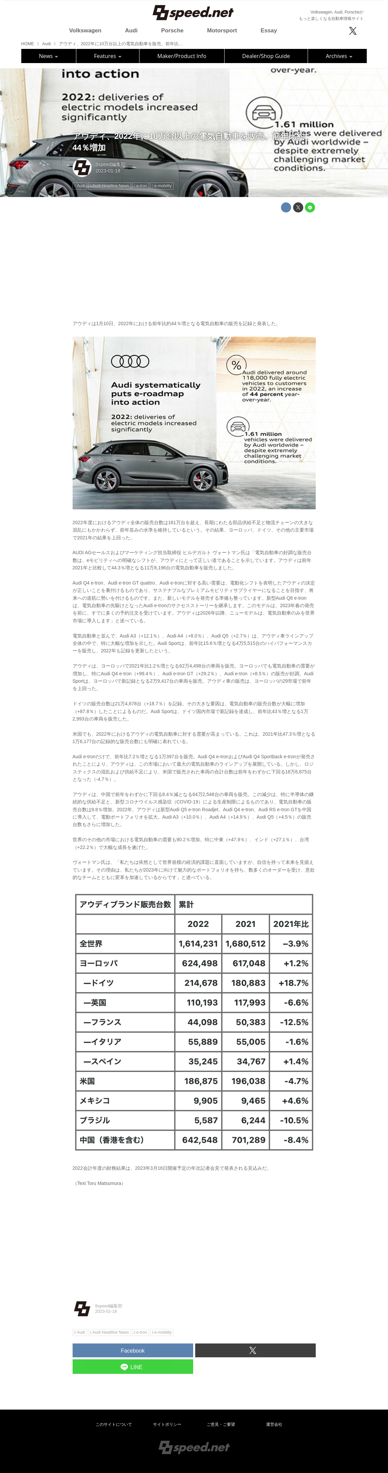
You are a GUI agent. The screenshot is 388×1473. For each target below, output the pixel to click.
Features (108, 56)
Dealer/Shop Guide (266, 56)
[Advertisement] (194, 265)
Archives (339, 56)
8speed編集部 (111, 164)
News (48, 56)
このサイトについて (114, 1424)
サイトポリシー (167, 1424)
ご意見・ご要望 (221, 1424)
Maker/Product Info (181, 56)
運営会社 (274, 1424)
